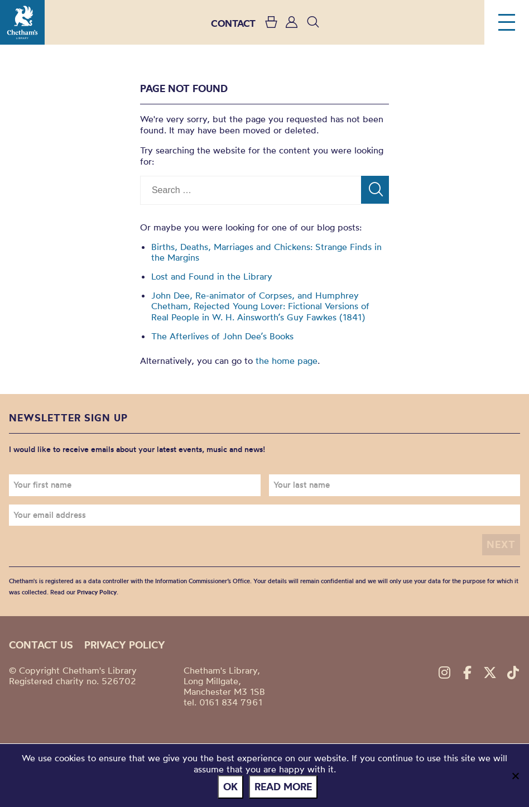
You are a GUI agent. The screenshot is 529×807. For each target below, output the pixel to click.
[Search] (375, 190)
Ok (230, 786)
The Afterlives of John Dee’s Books (222, 336)
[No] (515, 775)
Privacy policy (124, 644)
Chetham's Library (22, 22)
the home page (287, 360)
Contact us (41, 644)
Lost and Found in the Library (211, 276)
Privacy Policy (97, 592)
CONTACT (233, 23)
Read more (283, 786)
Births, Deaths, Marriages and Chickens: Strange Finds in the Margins (266, 252)
